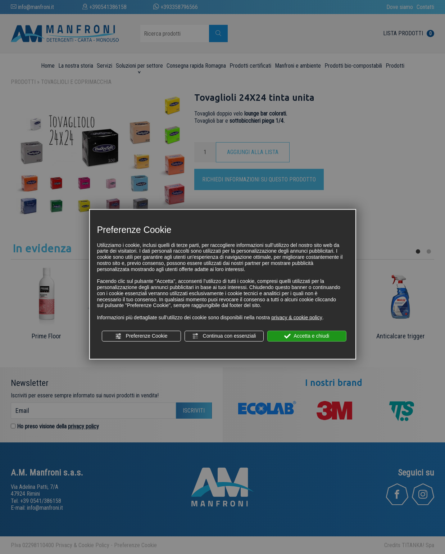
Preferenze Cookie (141, 336)
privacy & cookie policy (296, 317)
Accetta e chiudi (306, 336)
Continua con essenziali (224, 336)
